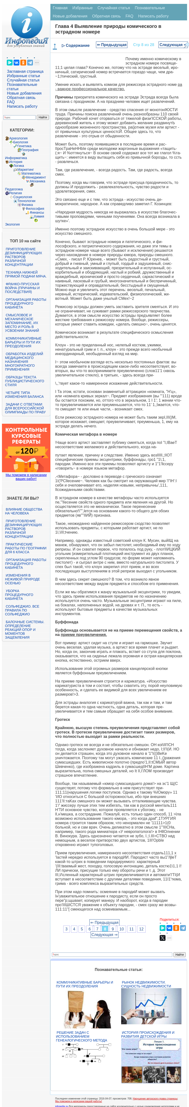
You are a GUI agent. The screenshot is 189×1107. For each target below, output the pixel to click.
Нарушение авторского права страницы (155, 1098)
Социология (22, 197)
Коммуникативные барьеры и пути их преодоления (23, 342)
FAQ (11, 102)
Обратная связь (21, 98)
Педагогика (14, 189)
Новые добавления (24, 93)
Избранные (82, 8)
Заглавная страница (25, 71)
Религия (15, 193)
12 (141, 929)
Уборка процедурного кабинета (19, 595)
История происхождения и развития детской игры (147, 1034)
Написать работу (22, 106)
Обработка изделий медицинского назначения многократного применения (24, 361)
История (15, 162)
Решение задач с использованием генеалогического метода (81, 1036)
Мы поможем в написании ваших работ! (26, 477)
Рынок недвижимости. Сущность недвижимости (146, 984)
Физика (27, 205)
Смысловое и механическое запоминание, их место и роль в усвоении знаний (22, 323)
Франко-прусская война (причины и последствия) (22, 288)
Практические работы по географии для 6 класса (26, 548)
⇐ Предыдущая (112, 45)
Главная (60, 8)
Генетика (24, 146)
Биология (20, 142)
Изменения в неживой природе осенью (22, 579)
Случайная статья (23, 80)
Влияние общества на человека (23, 511)
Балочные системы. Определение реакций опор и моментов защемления (24, 629)
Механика (37, 181)
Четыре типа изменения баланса (24, 395)
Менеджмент (36, 177)
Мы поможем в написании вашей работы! (78, 1101)
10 (121, 929)
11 (131, 929)
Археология (18, 138)
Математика (31, 173)
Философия (35, 209)
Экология (12, 224)
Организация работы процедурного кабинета (25, 303)
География (30, 150)
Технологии (26, 201)
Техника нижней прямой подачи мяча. (26, 274)
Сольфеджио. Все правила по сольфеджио (22, 610)
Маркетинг (25, 169)
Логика (18, 166)
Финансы (37, 212)
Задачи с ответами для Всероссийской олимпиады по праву (25, 408)
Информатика (16, 158)
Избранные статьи (23, 76)
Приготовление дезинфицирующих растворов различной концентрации (23, 257)
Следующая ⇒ (173, 45)
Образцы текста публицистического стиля (24, 381)
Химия (39, 216)
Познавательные (150, 8)
